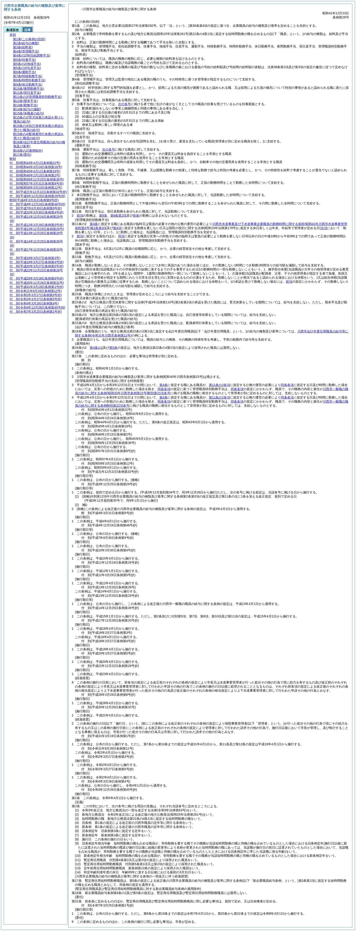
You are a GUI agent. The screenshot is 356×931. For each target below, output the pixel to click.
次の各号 (124, 104)
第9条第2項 (118, 215)
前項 (80, 215)
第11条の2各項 (219, 385)
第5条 (113, 347)
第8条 (103, 215)
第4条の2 (96, 347)
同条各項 (287, 385)
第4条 (94, 224)
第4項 (117, 228)
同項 (121, 236)
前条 (136, 215)
